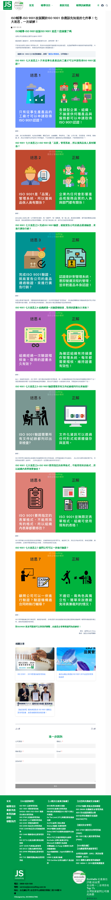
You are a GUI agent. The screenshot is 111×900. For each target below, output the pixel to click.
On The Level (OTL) (54, 817)
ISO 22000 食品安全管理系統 (30, 826)
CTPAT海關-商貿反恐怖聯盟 (88, 806)
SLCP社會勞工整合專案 (56, 823)
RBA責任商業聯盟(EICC (56, 812)
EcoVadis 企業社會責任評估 (57, 840)
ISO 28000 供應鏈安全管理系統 (89, 809)
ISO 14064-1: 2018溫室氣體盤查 (90, 863)
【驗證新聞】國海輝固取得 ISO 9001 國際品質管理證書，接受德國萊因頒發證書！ (34, 711)
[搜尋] (107, 5)
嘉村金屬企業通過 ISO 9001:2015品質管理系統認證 (76, 675)
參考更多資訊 (92, 898)
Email (59, 751)
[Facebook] (102, 5)
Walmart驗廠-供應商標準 (56, 826)
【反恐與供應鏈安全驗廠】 (88, 801)
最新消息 (64, 5)
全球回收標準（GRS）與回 (87, 853)
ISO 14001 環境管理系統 (28, 809)
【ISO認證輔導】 (27, 801)
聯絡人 (59, 741)
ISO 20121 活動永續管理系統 (30, 849)
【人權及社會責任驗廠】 (58, 801)
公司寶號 (18, 741)
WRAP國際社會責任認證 (56, 829)
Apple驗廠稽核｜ (53, 852)
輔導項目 (47, 5)
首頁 (31, 5)
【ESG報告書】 (83, 845)
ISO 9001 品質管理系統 (28, 806)
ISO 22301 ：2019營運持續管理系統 (32, 674)
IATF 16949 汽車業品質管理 (30, 846)
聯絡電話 (18, 751)
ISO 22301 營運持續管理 (28, 823)
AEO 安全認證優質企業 (86, 812)
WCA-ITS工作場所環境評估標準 (59, 837)
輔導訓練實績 (83, 5)
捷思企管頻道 (53, 54)
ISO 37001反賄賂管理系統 (29, 817)
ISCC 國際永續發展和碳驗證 (88, 860)
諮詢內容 (18, 761)
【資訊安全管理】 (84, 825)
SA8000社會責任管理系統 (57, 809)
